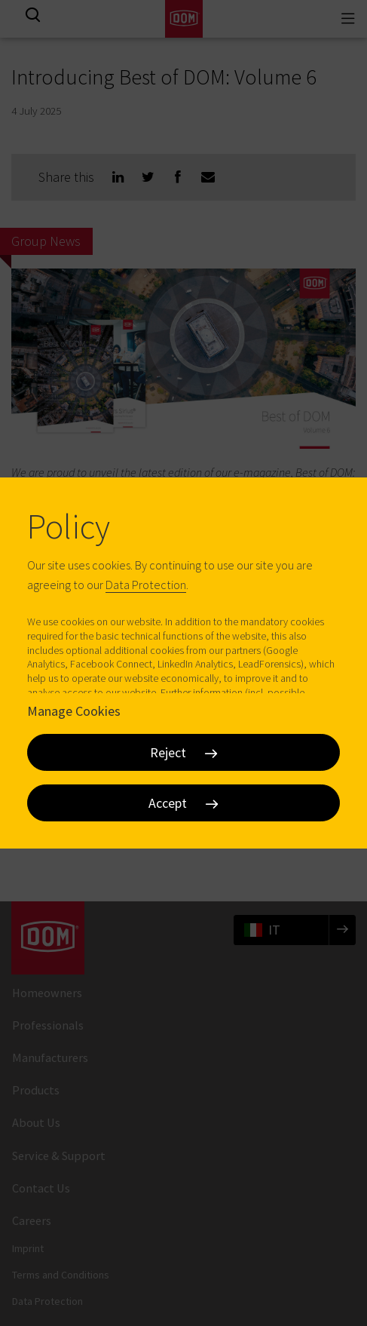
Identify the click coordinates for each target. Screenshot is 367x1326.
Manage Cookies (74, 710)
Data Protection (146, 584)
